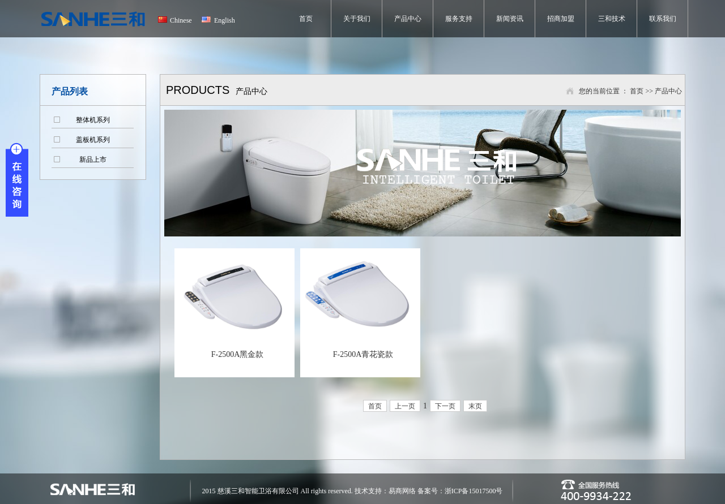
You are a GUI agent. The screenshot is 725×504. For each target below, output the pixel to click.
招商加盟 (560, 19)
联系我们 (662, 19)
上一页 (405, 406)
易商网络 (403, 491)
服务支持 (458, 19)
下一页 (445, 406)
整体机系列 (93, 120)
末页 (475, 406)
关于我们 (356, 19)
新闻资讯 (509, 19)
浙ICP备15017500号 (474, 491)
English (224, 20)
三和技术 (611, 19)
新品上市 (92, 159)
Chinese (181, 20)
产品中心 (407, 19)
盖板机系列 (93, 140)
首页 (306, 19)
